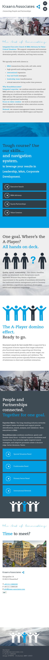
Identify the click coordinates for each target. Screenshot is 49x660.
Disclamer (6, 650)
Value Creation (16, 213)
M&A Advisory (16, 195)
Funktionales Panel (21, 466)
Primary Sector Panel (22, 478)
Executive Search (17, 187)
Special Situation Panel (22, 454)
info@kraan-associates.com (14, 589)
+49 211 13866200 (11, 584)
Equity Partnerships (18, 204)
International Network (22, 491)
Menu (45, 9)
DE (45, 3)
